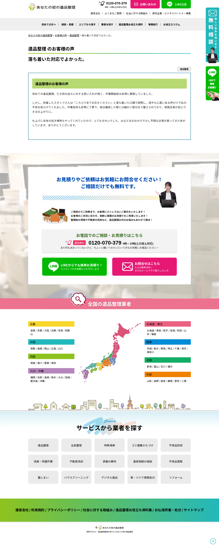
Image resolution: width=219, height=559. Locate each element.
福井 (170, 366)
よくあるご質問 (113, 13)
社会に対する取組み (137, 13)
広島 (53, 348)
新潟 (149, 366)
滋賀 (32, 330)
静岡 (170, 381)
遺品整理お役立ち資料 (131, 24)
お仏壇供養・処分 (168, 509)
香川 (39, 363)
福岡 (32, 377)
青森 (158, 330)
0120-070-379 (113, 3)
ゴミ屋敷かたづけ (142, 445)
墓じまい (43, 477)
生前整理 (76, 445)
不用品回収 (176, 445)
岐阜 (163, 381)
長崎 (46, 377)
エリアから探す (87, 24)
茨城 (149, 348)
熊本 (53, 377)
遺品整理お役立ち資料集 (134, 509)
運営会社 (95, 13)
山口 (60, 348)
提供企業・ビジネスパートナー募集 (171, 13)
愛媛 (46, 363)
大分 (60, 377)
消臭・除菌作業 (43, 461)
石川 (163, 366)
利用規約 (37, 509)
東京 (183, 348)
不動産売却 (76, 461)
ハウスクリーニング (76, 477)
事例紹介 (153, 24)
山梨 (149, 381)
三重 (183, 381)
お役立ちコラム (171, 24)
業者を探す (107, 24)
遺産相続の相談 (142, 461)
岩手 (165, 330)
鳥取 (32, 348)
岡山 (46, 348)
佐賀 (39, 377)
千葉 (177, 348)
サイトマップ (194, 509)
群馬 (163, 348)
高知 (53, 363)
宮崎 (67, 377)
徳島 (32, 363)
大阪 (46, 330)
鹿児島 (34, 381)
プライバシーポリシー (63, 509)
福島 (153, 334)
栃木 (156, 348)
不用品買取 (176, 461)
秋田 (179, 330)
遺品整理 (43, 445)
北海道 (150, 330)
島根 (39, 348)
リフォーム (176, 477)
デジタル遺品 (109, 477)
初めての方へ (49, 24)
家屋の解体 (109, 461)
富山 (156, 366)
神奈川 (150, 352)
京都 (39, 330)
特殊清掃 (109, 445)
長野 (156, 381)
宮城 (172, 330)
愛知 (177, 381)
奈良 (60, 330)
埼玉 (170, 348)
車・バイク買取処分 (142, 477)
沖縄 (42, 381)
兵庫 (53, 330)
